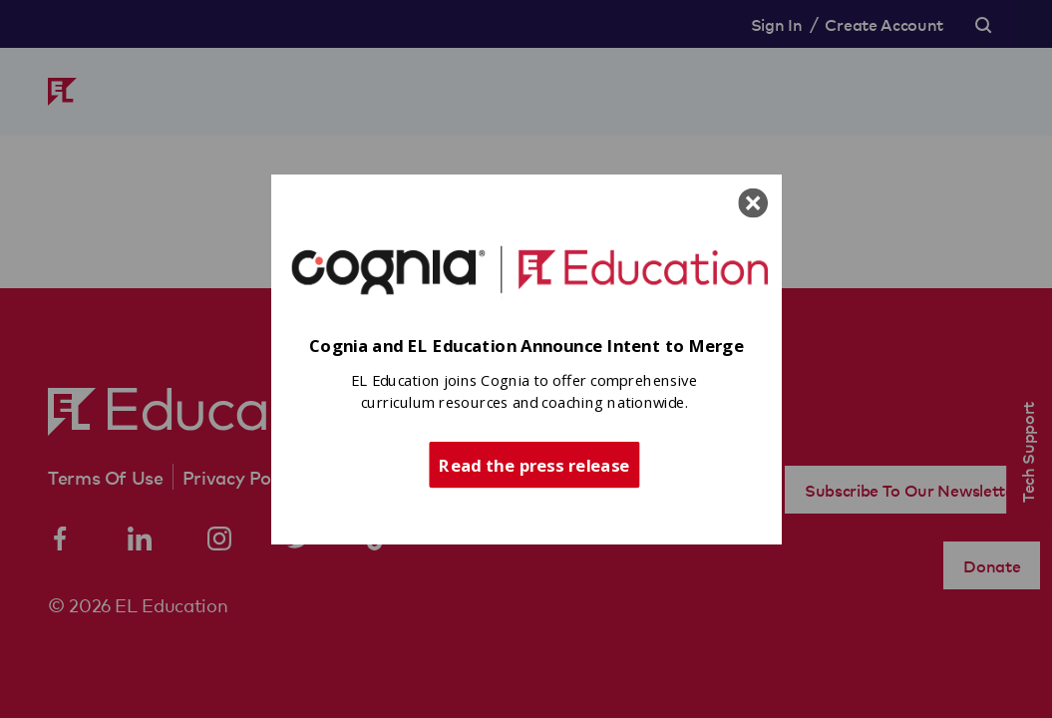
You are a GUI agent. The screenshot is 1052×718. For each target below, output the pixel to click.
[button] (526, 346)
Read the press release (534, 464)
